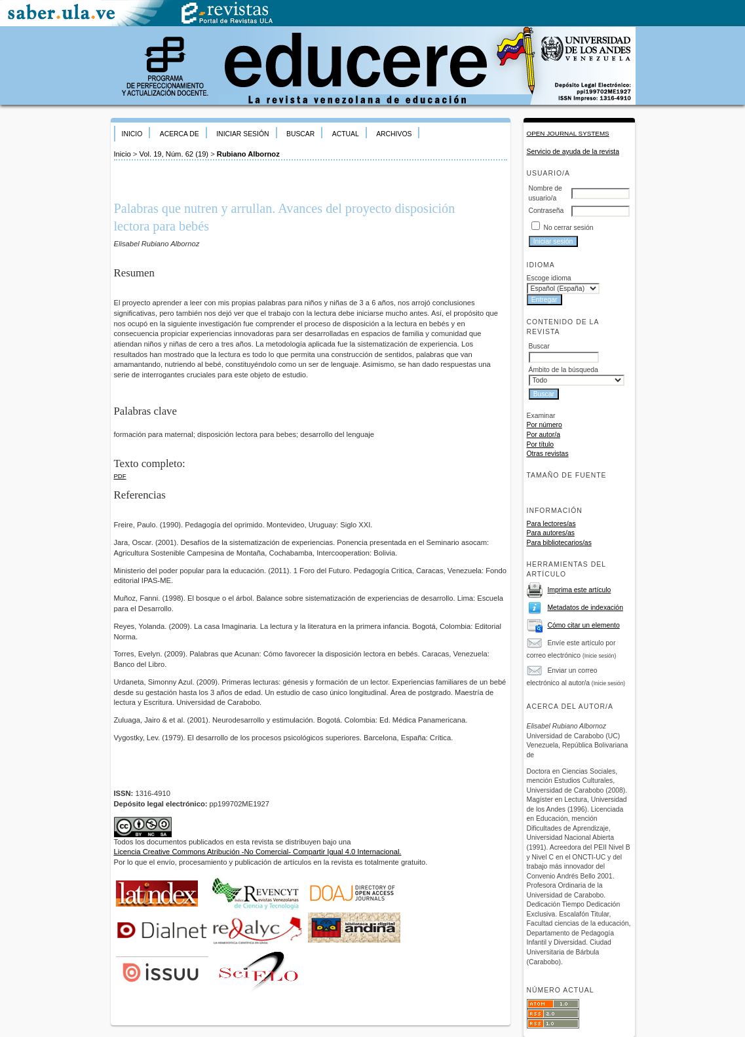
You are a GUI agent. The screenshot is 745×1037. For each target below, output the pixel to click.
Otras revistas (548, 453)
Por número (544, 424)
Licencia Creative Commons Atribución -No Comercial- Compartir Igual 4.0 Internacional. (258, 852)
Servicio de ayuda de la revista (573, 151)
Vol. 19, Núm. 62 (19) (173, 154)
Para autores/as (551, 533)
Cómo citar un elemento (583, 625)
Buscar (300, 134)
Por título (540, 444)
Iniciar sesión (242, 134)
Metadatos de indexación (585, 607)
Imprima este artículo (579, 590)
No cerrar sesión (568, 227)
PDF (120, 476)
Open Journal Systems (568, 133)
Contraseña (546, 210)
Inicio (132, 134)
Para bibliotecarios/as (559, 542)
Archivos (393, 134)
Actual (345, 134)
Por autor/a (543, 434)
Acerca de (179, 134)
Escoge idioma (549, 278)
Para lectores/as (551, 523)
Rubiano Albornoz (248, 154)
